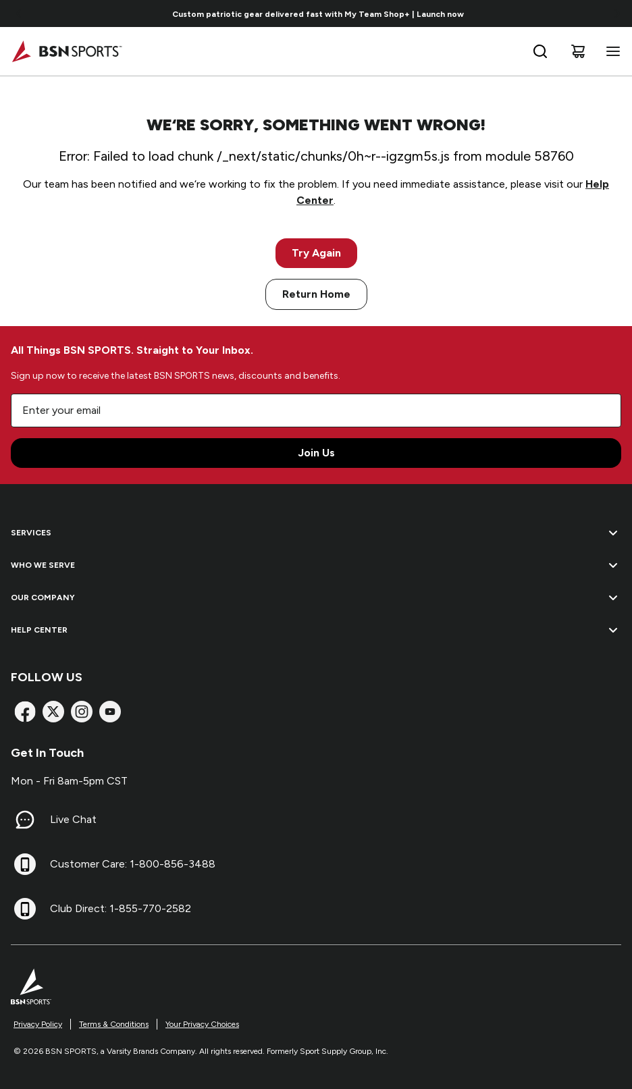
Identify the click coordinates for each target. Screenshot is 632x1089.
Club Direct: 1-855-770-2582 (120, 908)
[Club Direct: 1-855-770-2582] (25, 909)
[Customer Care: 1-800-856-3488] (25, 864)
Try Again (316, 252)
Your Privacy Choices (202, 1024)
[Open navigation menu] (610, 51)
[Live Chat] (25, 819)
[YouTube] (110, 711)
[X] (53, 711)
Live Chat (73, 819)
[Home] (66, 51)
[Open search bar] (540, 51)
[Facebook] (25, 711)
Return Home (316, 294)
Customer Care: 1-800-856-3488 (132, 863)
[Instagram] (82, 711)
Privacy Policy (38, 1024)
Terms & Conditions (114, 1024)
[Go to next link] (617, 13)
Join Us (316, 452)
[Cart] (577, 51)
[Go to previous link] (19, 13)
